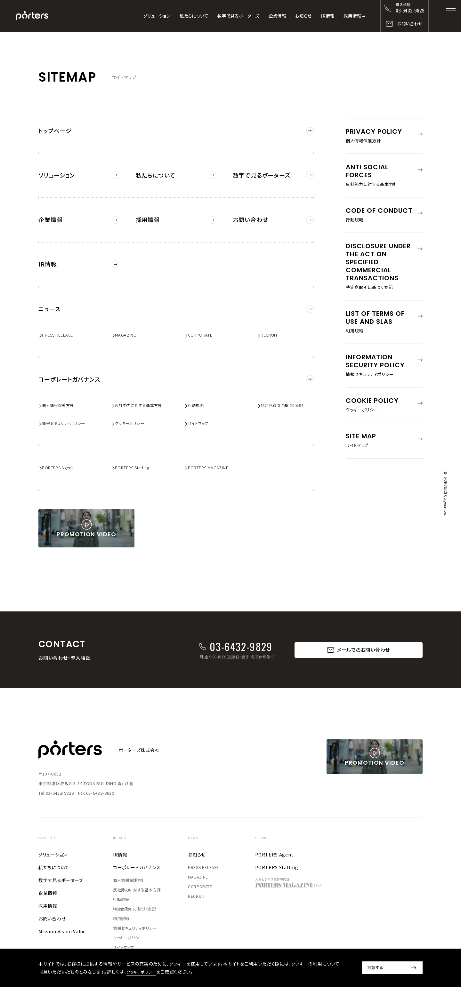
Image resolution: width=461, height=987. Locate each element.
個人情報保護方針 (62, 383)
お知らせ (303, 15)
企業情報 (277, 15)
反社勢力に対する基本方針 (144, 383)
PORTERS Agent (61, 447)
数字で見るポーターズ (238, 15)
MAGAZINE (128, 317)
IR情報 (328, 15)
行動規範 (199, 383)
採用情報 (352, 15)
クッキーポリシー (134, 402)
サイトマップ (202, 402)
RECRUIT (272, 317)
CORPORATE (203, 317)
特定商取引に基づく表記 (287, 383)
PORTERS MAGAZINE (212, 447)
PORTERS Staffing (136, 447)
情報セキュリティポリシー (69, 402)
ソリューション (156, 15)
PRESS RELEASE (61, 317)
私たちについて (194, 15)
